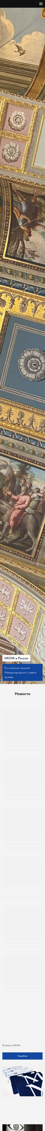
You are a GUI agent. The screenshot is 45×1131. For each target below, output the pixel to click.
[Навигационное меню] (41, 4)
